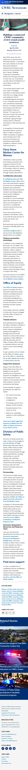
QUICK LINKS (5, 731)
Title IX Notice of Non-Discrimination (10, 715)
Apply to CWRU (5, 757)
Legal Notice (4, 713)
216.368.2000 (4, 711)
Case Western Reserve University (13, 706)
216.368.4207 (4, 726)
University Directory (6, 763)
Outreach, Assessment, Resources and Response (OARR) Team (11, 538)
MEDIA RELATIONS (7, 720)
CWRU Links (5, 754)
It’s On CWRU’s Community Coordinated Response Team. (11, 519)
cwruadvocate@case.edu (11, 231)
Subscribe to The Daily (6, 738)
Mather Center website (15, 279)
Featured (19, 603)
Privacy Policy (12, 713)
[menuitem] (14, 734)
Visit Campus (4, 761)
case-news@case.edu (15, 726)
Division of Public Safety (9, 589)
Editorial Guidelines (6, 736)
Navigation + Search (11, 14)
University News (6, 605)
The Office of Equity (10, 287)
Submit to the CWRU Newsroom (9, 740)
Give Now (3, 759)
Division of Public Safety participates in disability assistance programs (10, 692)
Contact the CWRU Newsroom (8, 734)
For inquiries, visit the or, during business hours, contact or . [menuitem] (10, 724)
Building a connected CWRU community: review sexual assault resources (12, 593)
